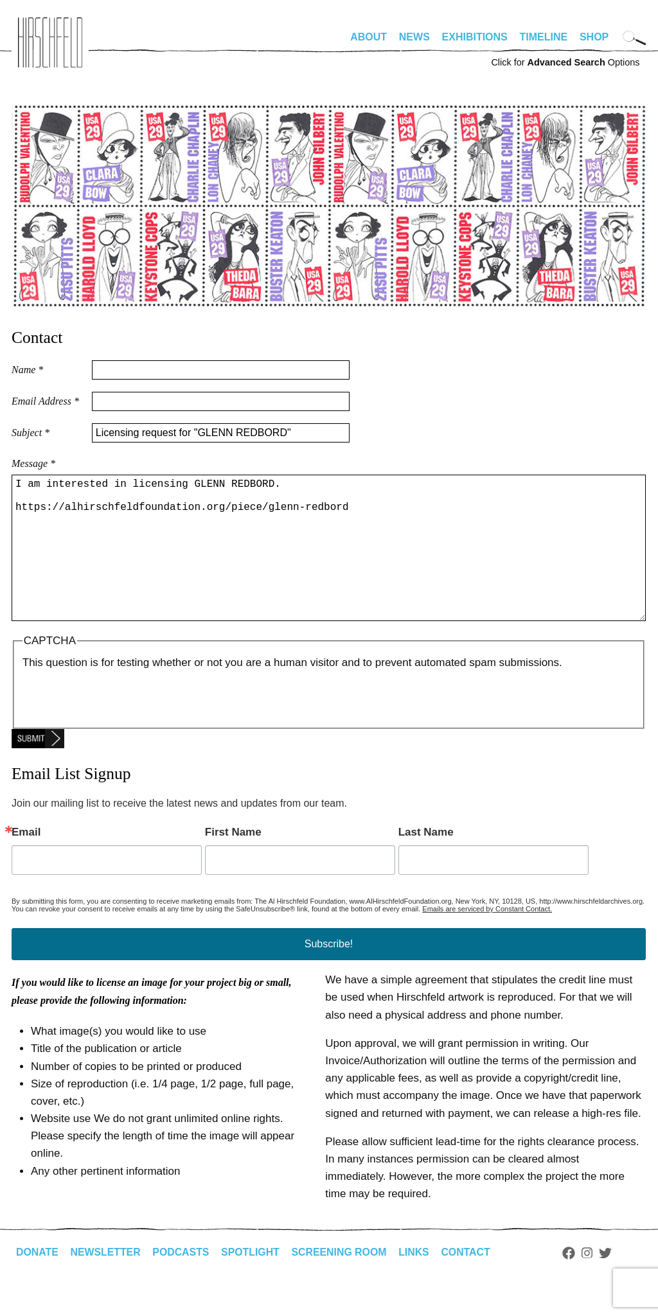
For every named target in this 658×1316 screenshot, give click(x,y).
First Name (233, 862)
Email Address (45, 401)
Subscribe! (329, 974)
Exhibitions (475, 36)
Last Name (426, 862)
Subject (30, 432)
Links (417, 1282)
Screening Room (341, 1282)
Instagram (590, 1283)
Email (26, 862)
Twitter (609, 1283)
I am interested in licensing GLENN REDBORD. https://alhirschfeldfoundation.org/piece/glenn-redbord (329, 563)
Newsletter (106, 1282)
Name (27, 369)
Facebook (572, 1283)
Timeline (544, 36)
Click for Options (565, 62)
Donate (37, 1282)
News (414, 36)
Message (33, 463)
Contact (469, 1282)
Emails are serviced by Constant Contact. (487, 939)
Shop (594, 36)
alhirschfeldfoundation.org (50, 42)
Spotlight (252, 1282)
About (368, 36)
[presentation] (120, 727)
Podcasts (182, 1282)
